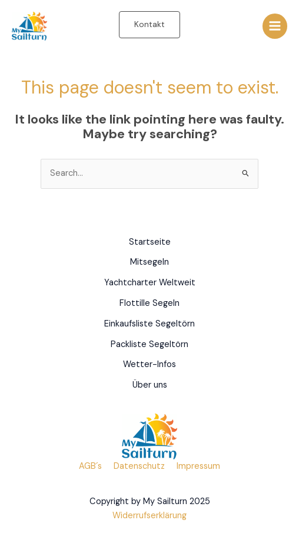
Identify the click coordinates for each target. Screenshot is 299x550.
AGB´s (90, 466)
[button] (149, 24)
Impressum (198, 466)
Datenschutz (139, 466)
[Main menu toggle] (275, 26)
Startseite (150, 242)
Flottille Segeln (149, 303)
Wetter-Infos (149, 364)
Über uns (149, 385)
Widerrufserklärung (149, 515)
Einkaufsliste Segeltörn (149, 323)
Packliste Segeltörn (149, 344)
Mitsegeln (149, 262)
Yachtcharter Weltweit (149, 282)
